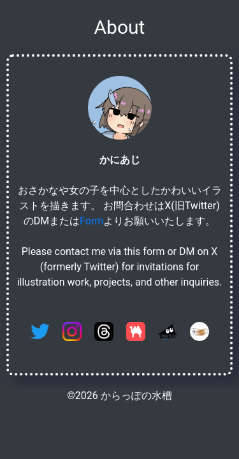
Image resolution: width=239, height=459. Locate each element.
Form (91, 221)
